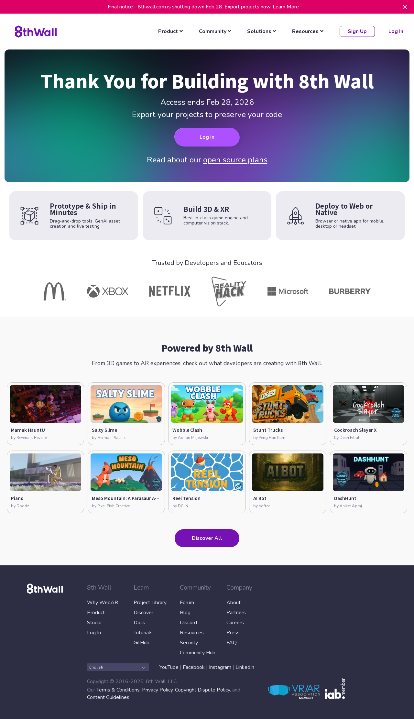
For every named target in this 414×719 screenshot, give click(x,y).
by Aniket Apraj (348, 505)
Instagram (220, 666)
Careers (235, 622)
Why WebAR (102, 602)
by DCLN (180, 505)
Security (189, 642)
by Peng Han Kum (269, 437)
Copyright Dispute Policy (202, 689)
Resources (192, 632)
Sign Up (356, 31)
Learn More (286, 6)
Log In (395, 31)
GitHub (141, 642)
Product (96, 612)
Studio (94, 622)
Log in (207, 137)
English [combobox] (117, 667)
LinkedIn (244, 666)
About (233, 602)
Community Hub (197, 652)
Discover (143, 612)
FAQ (231, 642)
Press (233, 632)
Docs (139, 622)
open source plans (235, 159)
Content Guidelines (108, 697)
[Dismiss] (405, 7)
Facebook (194, 666)
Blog (185, 612)
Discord (188, 622)
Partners (236, 612)
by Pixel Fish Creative (111, 505)
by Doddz (20, 505)
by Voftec (261, 505)
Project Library (150, 602)
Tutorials (143, 632)
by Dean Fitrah (347, 437)
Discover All (207, 538)
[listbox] (171, 31)
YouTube (169, 666)
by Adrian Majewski (190, 437)
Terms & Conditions (118, 689)
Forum (187, 602)
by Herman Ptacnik (108, 437)
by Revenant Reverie (29, 437)
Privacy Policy (157, 689)
